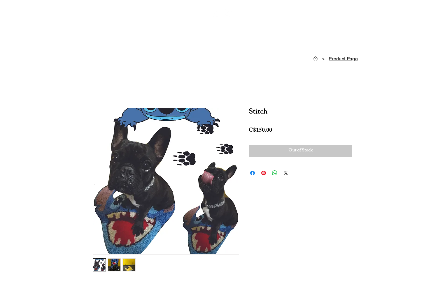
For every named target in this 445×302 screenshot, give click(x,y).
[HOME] (315, 58)
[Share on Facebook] (252, 172)
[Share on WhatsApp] (274, 172)
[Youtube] (227, 13)
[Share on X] (285, 172)
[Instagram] (213, 13)
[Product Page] (343, 58)
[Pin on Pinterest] (263, 172)
